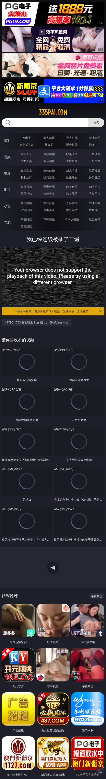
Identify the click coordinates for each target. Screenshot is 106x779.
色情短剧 (26, 226)
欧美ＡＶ (72, 154)
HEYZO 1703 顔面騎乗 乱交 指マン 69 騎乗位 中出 (36, 322)
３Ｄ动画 (94, 154)
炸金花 (49, 145)
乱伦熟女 (72, 177)
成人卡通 (72, 170)
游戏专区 (94, 138)
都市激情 (26, 203)
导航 (7, 222)
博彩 (7, 140)
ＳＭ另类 (94, 161)
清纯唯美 (49, 194)
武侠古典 (94, 203)
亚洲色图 (49, 187)
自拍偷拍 (49, 154)
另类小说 (49, 210)
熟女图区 (72, 194)
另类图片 (94, 194)
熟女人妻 (26, 161)
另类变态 (94, 177)
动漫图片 (94, 187)
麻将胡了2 (26, 145)
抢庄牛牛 (94, 145)
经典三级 (49, 177)
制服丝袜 (26, 177)
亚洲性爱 (26, 170)
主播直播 (72, 161)
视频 (7, 157)
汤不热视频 (72, 219)
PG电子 (26, 138)
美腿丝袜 (26, 194)
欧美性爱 (94, 170)
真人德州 (49, 138)
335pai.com (53, 112)
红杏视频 (94, 219)
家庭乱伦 (49, 203)
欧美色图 (72, 187)
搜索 (96, 122)
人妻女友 (72, 203)
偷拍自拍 (49, 170)
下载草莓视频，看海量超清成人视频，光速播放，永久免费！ (58, 311)
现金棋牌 (72, 145)
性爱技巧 (94, 210)
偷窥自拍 (26, 187)
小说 (7, 206)
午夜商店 (26, 219)
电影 (7, 173)
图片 (7, 189)
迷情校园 (26, 210)
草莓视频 (49, 219)
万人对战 (72, 138)
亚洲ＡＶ (26, 154)
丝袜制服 (49, 161)
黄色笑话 (72, 210)
